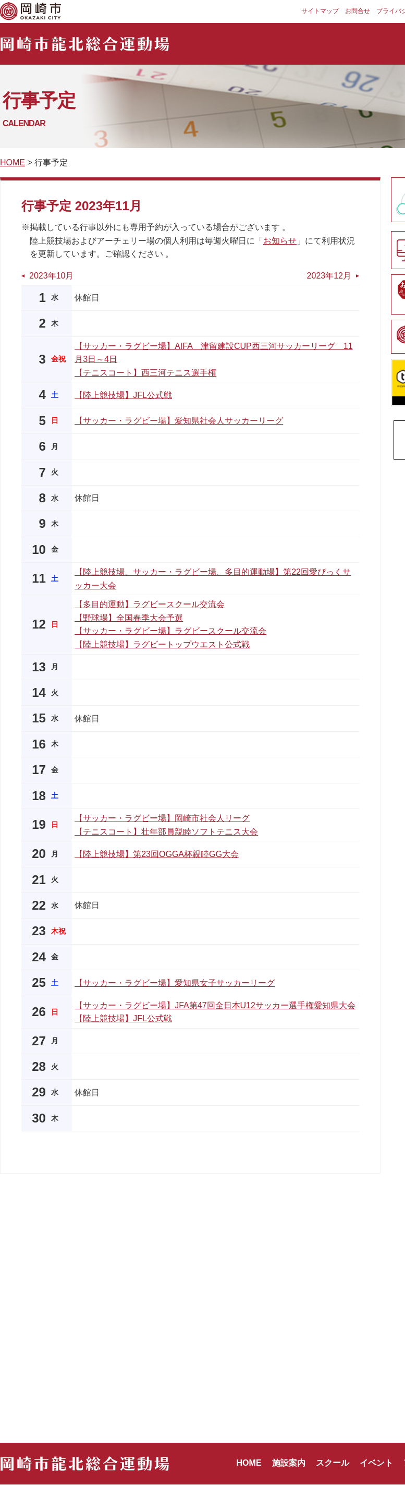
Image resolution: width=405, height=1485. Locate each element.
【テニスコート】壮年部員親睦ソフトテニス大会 (166, 831)
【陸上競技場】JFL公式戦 (123, 395)
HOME (12, 162)
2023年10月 (51, 275)
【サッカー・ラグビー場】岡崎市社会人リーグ (162, 818)
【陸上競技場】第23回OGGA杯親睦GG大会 (157, 854)
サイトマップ (320, 11)
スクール (332, 1462)
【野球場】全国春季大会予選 (129, 617)
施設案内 (288, 1462)
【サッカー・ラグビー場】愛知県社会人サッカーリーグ (179, 420)
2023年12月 (329, 275)
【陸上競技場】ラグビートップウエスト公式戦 (162, 644)
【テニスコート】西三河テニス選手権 (145, 372)
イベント (376, 1462)
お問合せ (357, 11)
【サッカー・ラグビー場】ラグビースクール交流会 (170, 630)
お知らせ (280, 240)
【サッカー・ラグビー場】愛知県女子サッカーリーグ (175, 983)
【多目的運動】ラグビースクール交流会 (150, 604)
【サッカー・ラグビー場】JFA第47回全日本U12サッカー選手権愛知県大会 (215, 1005)
